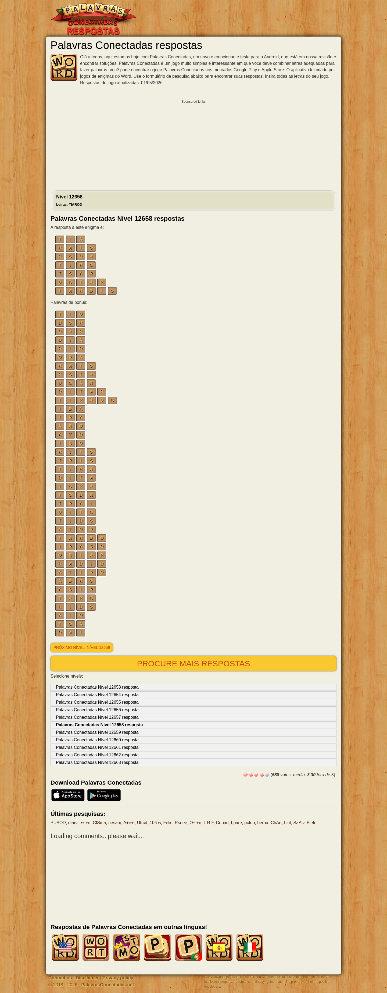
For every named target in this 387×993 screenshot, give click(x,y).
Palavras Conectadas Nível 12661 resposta (97, 747)
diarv (72, 822)
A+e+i (129, 822)
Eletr (311, 822)
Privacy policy (118, 977)
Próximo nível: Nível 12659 (81, 647)
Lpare (236, 822)
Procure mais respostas (193, 663)
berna (262, 822)
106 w (155, 822)
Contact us (60, 977)
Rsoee (181, 822)
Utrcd (142, 822)
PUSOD (58, 822)
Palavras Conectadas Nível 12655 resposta (97, 702)
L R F (209, 822)
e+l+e (85, 822)
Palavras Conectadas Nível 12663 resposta (97, 762)
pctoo (249, 822)
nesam (114, 822)
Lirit (287, 822)
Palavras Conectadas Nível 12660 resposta (97, 740)
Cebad (222, 822)
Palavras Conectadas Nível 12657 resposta (97, 717)
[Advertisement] (193, 143)
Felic (168, 822)
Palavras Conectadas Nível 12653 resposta (97, 687)
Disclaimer (87, 977)
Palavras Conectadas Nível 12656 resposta (97, 709)
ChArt (276, 822)
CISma (99, 822)
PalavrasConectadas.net (107, 984)
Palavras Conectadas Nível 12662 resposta (97, 755)
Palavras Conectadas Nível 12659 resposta (97, 732)
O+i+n (195, 822)
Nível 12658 (69, 200)
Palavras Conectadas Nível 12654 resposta (97, 694)
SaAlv (298, 822)
